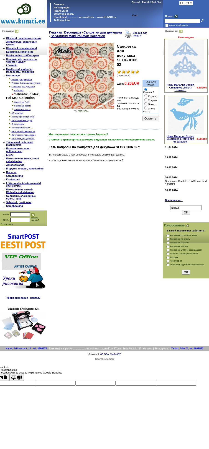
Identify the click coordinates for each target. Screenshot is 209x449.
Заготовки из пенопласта (23, 131)
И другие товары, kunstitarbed (24, 168)
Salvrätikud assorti (22, 106)
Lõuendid (12, 65)
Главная (58, 4)
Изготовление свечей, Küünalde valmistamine (20, 191)
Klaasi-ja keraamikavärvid (21, 48)
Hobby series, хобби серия (22, 55)
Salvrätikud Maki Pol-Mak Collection (78, 36)
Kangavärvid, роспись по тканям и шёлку (21, 60)
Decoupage (13, 75)
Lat (159, 2)
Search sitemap (104, 359)
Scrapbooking (14, 175)
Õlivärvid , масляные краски (23, 38)
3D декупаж (17, 113)
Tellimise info (61, 20)
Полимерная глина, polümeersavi (18, 150)
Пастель (11, 172)
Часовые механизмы (21, 128)
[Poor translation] (16, 377)
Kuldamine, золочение (19, 51)
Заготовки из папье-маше (23, 135)
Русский (136, 2)
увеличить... (83, 111)
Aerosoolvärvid (15, 165)
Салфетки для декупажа (23, 87)
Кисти (9, 154)
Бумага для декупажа (21, 79)
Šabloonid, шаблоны (18, 202)
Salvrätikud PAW (22, 102)
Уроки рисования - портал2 (23, 297)
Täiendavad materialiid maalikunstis (19, 143)
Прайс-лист (60, 10)
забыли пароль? (35, 219)
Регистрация (61, 7)
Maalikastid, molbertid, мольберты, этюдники (20, 70)
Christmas (19, 90)
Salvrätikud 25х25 (22, 109)
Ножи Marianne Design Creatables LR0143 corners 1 (180, 87)
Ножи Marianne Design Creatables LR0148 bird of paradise (180, 139)
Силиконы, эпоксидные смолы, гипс (21, 197)
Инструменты (17, 124)
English (146, 2)
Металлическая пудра (21, 120)
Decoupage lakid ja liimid (22, 117)
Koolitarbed (13, 179)
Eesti (153, 2)
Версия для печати (140, 34)
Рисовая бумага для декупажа (25, 83)
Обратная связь (63, 14)
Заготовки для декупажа (22, 139)
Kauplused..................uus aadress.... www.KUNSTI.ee (84, 17)
